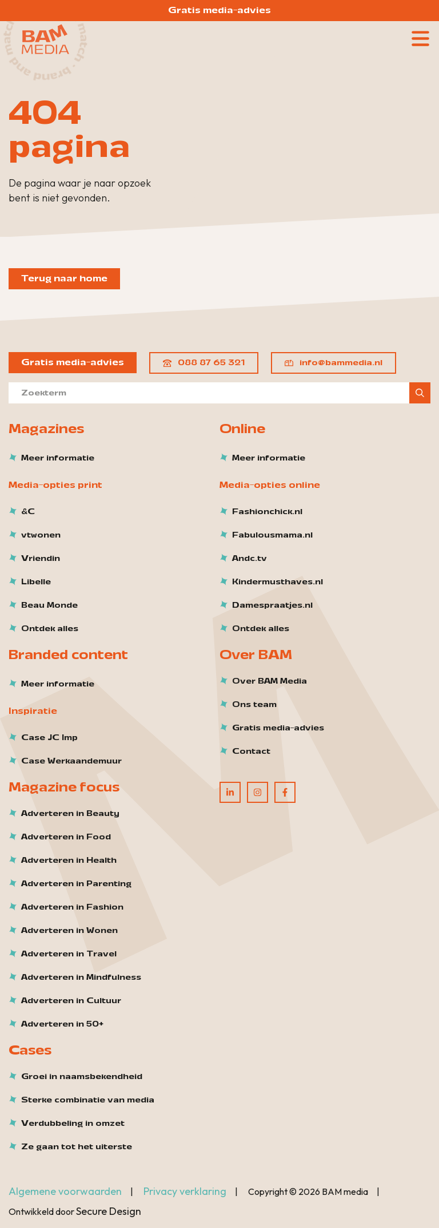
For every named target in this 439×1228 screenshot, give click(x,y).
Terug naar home (64, 278)
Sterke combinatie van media (87, 1100)
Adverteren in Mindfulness (81, 977)
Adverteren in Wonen (69, 931)
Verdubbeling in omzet (73, 1123)
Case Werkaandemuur (71, 761)
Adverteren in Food (66, 837)
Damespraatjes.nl (272, 605)
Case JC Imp (49, 738)
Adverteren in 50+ (62, 1024)
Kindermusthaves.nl (277, 582)
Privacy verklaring (184, 1191)
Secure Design (108, 1211)
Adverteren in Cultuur (71, 1001)
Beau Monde (49, 605)
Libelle (36, 582)
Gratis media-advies (219, 10)
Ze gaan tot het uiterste (76, 1147)
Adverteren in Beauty (70, 814)
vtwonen (41, 535)
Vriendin (40, 559)
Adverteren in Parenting (76, 884)
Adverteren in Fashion (72, 907)
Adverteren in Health (69, 860)
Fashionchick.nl (267, 512)
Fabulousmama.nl (272, 535)
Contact (251, 751)
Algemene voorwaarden (65, 1191)
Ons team (254, 705)
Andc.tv (249, 559)
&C (28, 512)
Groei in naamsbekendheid (81, 1077)
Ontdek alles (49, 629)
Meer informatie (57, 458)
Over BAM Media (269, 681)
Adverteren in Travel (69, 954)
